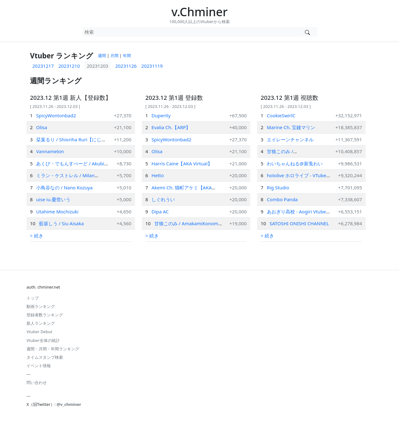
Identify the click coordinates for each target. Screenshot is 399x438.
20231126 (126, 66)
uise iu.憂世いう (53, 199)
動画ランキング (40, 306)
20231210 (69, 66)
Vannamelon (50, 151)
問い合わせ (36, 382)
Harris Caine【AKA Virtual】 (181, 163)
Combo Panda (282, 199)
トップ (32, 298)
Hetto (157, 175)
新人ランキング (40, 323)
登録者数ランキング (44, 315)
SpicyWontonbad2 (56, 115)
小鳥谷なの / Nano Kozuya (64, 187)
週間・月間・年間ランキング (52, 349)
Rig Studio (278, 187)
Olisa (41, 127)
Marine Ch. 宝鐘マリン (291, 127)
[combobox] (190, 31)
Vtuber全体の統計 (43, 340)
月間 (114, 55)
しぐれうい (163, 199)
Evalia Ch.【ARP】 (170, 127)
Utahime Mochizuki (57, 211)
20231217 (43, 66)
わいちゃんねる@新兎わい (295, 163)
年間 (127, 55)
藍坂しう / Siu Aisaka (61, 223)
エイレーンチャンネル (290, 139)
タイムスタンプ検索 (44, 357)
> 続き (36, 235)
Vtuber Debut (39, 331)
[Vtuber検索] (307, 31)
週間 (102, 55)
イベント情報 (38, 365)
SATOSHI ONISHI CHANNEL (299, 223)
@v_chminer (69, 404)
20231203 (97, 66)
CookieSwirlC (281, 115)
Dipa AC (160, 211)
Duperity (161, 115)
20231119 (152, 66)
